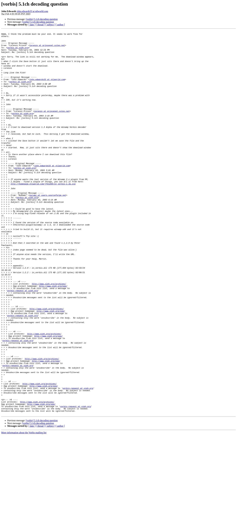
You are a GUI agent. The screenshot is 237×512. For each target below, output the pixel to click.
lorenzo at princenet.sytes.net (47, 48)
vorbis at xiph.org (17, 51)
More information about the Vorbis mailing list (23, 509)
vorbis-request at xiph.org (22, 342)
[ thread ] (40, 24)
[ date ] (32, 24)
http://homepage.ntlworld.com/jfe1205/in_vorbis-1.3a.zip (43, 214)
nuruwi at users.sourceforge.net (47, 228)
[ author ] (60, 24)
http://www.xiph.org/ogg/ (53, 337)
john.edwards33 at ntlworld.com (32, 11)
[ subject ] (50, 24)
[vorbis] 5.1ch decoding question (42, 19)
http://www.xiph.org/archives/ (49, 334)
